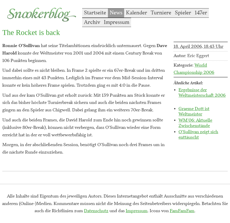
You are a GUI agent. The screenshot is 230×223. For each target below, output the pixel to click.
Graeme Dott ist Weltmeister (193, 111)
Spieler (183, 13)
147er (201, 13)
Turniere (161, 13)
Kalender (136, 13)
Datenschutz (96, 210)
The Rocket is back (31, 32)
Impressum (116, 22)
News (116, 13)
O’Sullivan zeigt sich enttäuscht (198, 134)
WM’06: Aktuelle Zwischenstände (195, 123)
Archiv (92, 22)
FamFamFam (182, 210)
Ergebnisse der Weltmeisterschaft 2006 (202, 92)
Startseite (95, 13)
